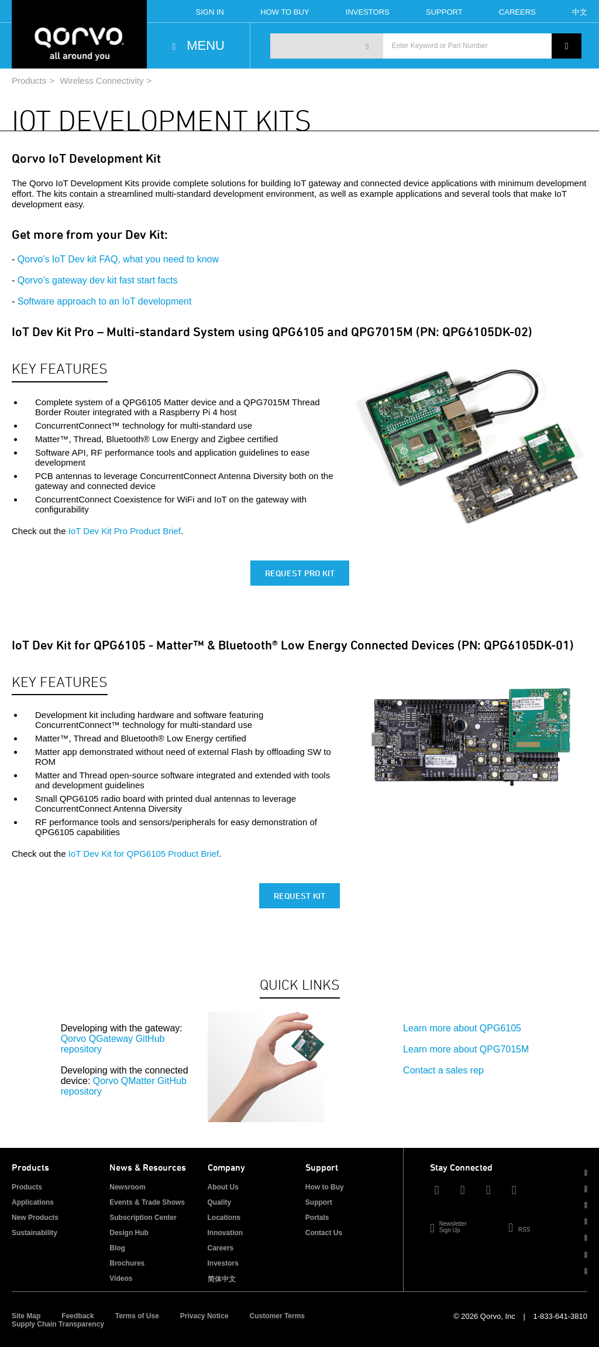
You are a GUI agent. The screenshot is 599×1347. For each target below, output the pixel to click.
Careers (517, 12)
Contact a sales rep (443, 1070)
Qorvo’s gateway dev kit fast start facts (98, 280)
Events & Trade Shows (147, 1202)
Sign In (210, 12)
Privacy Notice (204, 1316)
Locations (224, 1217)
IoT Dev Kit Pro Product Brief (124, 531)
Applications (33, 1202)
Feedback (77, 1316)
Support (444, 12)
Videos (120, 1278)
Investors (368, 12)
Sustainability (34, 1233)
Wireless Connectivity (101, 81)
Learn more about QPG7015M (466, 1049)
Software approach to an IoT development (105, 301)
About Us (223, 1187)
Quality (220, 1202)
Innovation (225, 1233)
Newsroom (127, 1187)
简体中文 (222, 1279)
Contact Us (323, 1233)
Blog (117, 1248)
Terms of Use (137, 1316)
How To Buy (284, 12)
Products (29, 81)
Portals (317, 1217)
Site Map (26, 1316)
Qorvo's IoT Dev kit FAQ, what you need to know (118, 259)
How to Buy (324, 1187)
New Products (35, 1217)
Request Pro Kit (300, 573)
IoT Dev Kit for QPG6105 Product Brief (143, 854)
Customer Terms (277, 1316)
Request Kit (299, 896)
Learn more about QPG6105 (462, 1028)
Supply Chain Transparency (58, 1324)
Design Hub (129, 1233)
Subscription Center (143, 1217)
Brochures (126, 1263)
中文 (579, 12)
